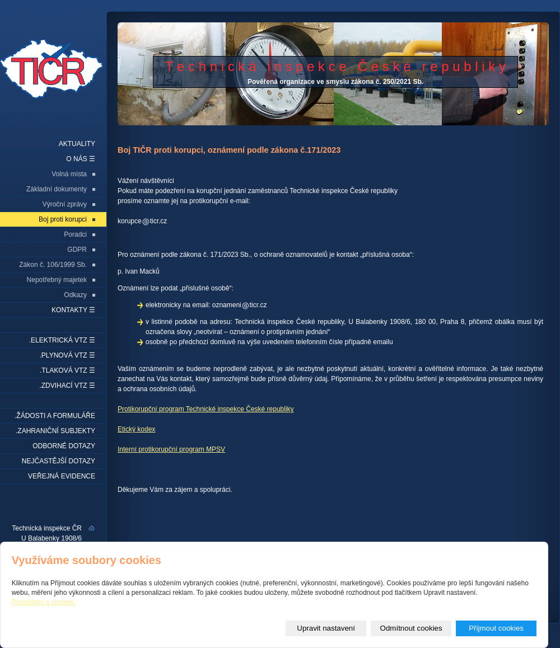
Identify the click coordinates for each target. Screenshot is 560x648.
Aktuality (77, 144)
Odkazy (75, 295)
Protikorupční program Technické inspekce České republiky (206, 409)
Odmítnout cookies (411, 628)
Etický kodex (136, 429)
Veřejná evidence (61, 476)
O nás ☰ (80, 159)
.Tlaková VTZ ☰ (67, 370)
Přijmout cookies (496, 628)
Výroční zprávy (65, 204)
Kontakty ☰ (73, 310)
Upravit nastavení (326, 628)
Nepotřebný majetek (57, 280)
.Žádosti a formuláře (55, 416)
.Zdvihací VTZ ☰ (67, 385)
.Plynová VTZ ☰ (67, 355)
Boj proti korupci (63, 219)
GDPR (77, 249)
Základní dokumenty (56, 189)
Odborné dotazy (63, 446)
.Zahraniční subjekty (55, 431)
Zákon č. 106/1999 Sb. (53, 265)
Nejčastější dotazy (58, 461)
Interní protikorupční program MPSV (171, 449)
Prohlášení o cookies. (44, 602)
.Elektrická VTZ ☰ (62, 340)
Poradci (75, 234)
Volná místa (69, 174)
